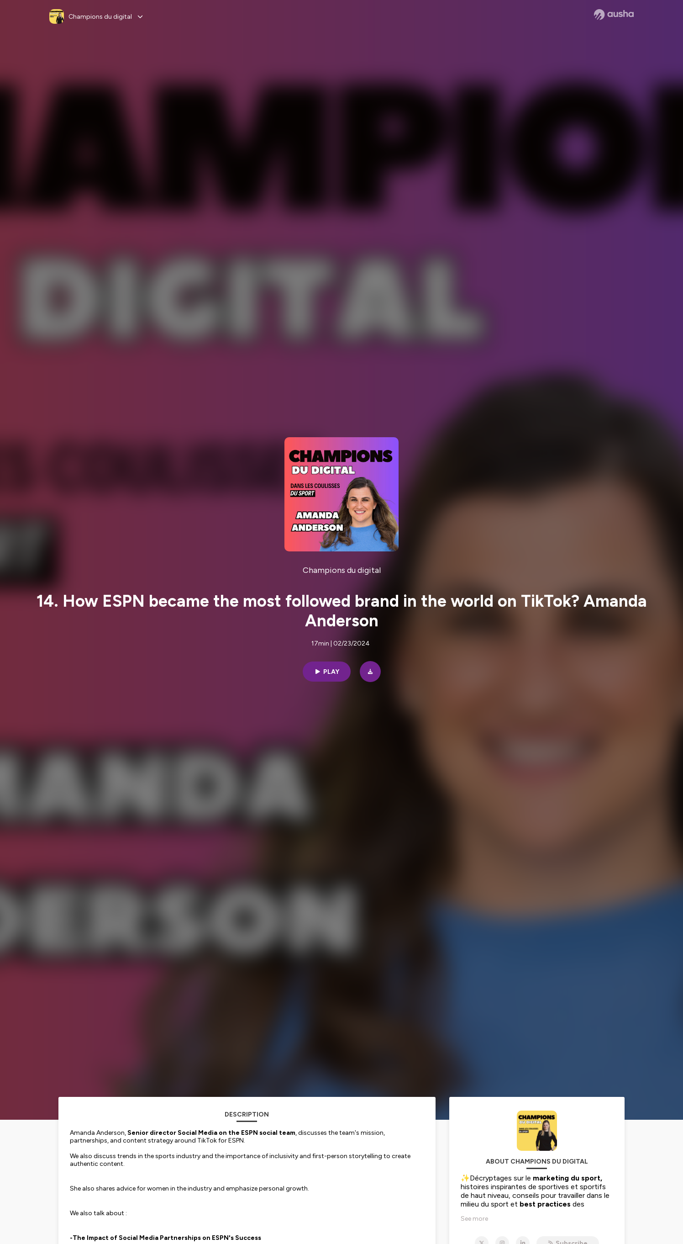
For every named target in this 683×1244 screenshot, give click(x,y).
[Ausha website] (614, 14)
